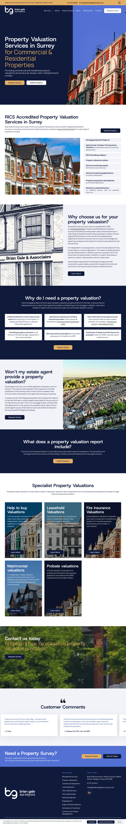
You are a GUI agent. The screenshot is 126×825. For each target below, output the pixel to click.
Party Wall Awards (69, 794)
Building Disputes (69, 797)
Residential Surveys (70, 776)
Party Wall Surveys (69, 790)
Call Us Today (112, 756)
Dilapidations (67, 801)
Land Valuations (68, 787)
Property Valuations (69, 780)
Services (47, 10)
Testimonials (88, 10)
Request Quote (112, 10)
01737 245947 (73, 3)
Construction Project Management (70, 812)
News (78, 10)
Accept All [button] (92, 822)
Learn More (76, 273)
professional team (78, 229)
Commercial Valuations (71, 783)
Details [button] (119, 822)
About (57, 10)
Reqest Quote (63, 347)
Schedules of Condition (71, 808)
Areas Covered (68, 10)
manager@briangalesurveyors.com (92, 3)
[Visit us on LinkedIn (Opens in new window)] (119, 4)
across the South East (66, 129)
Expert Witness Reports (71, 804)
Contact (98, 10)
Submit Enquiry (36, 83)
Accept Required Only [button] (106, 822)
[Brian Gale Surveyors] (15, 11)
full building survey (106, 324)
